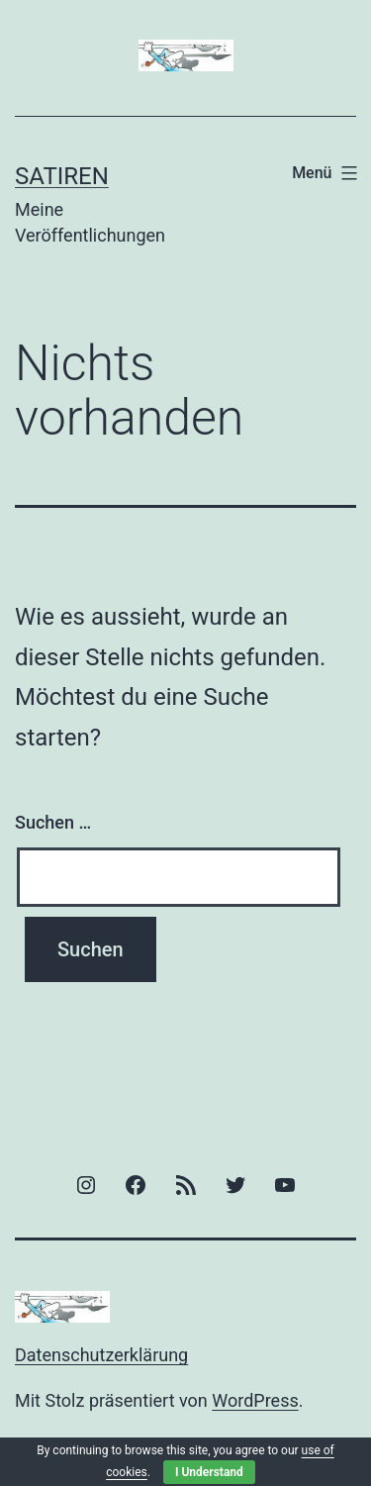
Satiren (62, 176)
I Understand (209, 1472)
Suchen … (53, 822)
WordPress (255, 1400)
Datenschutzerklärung (101, 1354)
